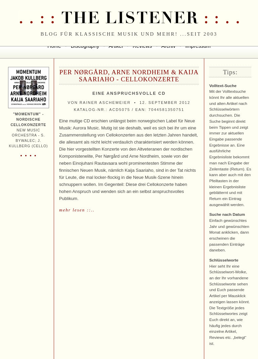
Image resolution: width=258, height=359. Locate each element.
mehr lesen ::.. (77, 209)
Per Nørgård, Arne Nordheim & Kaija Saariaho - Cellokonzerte (129, 76)
